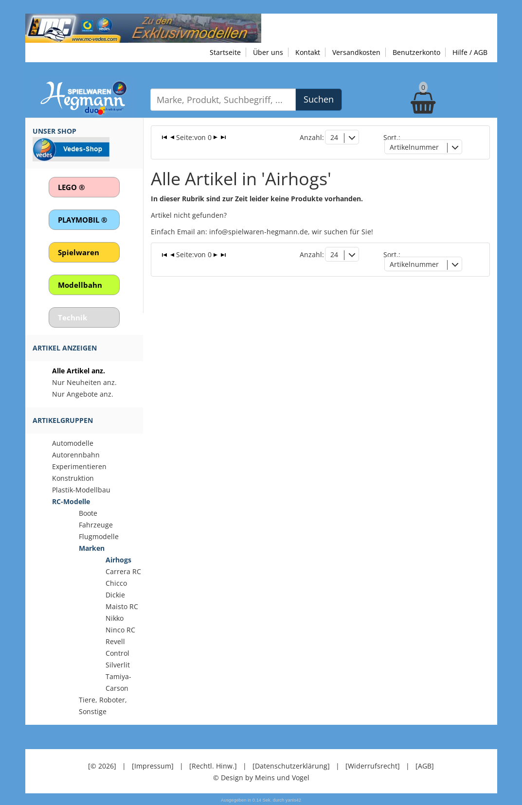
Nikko (115, 618)
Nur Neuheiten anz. (84, 382)
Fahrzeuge (96, 524)
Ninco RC (120, 629)
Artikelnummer (414, 147)
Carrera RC (123, 571)
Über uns (268, 52)
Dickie (115, 594)
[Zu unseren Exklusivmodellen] (143, 27)
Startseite (225, 52)
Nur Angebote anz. (82, 394)
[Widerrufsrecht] (372, 765)
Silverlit (118, 664)
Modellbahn (80, 285)
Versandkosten (356, 52)
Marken (92, 548)
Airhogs (118, 559)
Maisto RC (122, 606)
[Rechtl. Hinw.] (213, 765)
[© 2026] (102, 765)
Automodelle (72, 443)
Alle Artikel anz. (78, 370)
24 (334, 137)
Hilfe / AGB (469, 52)
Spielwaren (78, 252)
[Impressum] (153, 765)
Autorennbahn (76, 454)
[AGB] (424, 765)
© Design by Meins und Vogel (261, 777)
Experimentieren (79, 466)
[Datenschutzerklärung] (291, 765)
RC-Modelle (71, 501)
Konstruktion (73, 478)
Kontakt (307, 52)
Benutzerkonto (416, 52)
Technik (72, 317)
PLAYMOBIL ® (82, 220)
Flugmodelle (99, 536)
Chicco (116, 583)
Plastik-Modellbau (81, 489)
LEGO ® (71, 187)
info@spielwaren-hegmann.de (258, 231)
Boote (88, 513)
